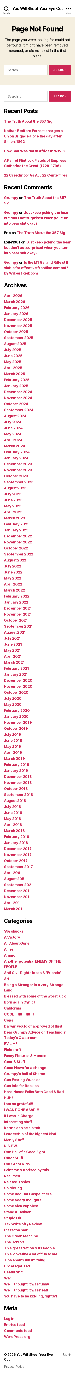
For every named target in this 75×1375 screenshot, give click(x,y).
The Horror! (14, 1242)
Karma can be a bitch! (22, 1128)
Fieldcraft (12, 1050)
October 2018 (16, 788)
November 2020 (18, 686)
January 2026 (16, 314)
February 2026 (17, 308)
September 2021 (18, 626)
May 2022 (12, 578)
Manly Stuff (14, 1140)
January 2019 (16, 770)
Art (6, 979)
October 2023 (16, 476)
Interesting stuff (18, 1122)
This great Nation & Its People (29, 1248)
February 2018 (16, 837)
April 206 (12, 873)
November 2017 (18, 855)
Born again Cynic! (19, 1002)
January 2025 (16, 386)
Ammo (9, 955)
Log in (9, 1318)
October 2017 (16, 861)
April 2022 (13, 584)
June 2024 (13, 428)
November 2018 (18, 782)
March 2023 (14, 518)
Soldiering (13, 1188)
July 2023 (12, 494)
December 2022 (18, 536)
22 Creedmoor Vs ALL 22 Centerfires (35, 175)
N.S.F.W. (11, 1146)
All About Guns (16, 943)
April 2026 (13, 296)
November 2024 (18, 398)
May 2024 (12, 434)
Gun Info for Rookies (21, 1086)
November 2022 (18, 542)
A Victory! (12, 937)
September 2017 (18, 867)
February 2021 (16, 668)
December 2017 (18, 849)
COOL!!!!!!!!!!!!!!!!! (19, 1014)
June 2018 (13, 813)
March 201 (13, 909)
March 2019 (14, 758)
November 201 (16, 897)
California (12, 1008)
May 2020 (13, 704)
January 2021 (16, 674)
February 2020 (17, 710)
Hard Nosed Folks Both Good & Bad (34, 1092)
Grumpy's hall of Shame (24, 1074)
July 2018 (12, 807)
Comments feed (18, 1331)
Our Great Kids (17, 1164)
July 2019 (12, 734)
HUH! (8, 1098)
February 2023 (17, 524)
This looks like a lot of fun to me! (31, 1254)
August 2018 (15, 801)
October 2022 (16, 548)
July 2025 (12, 350)
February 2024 (17, 452)
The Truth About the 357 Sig (28, 121)
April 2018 (13, 825)
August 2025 (15, 344)
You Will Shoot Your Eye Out (37, 8)
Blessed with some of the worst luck (35, 996)
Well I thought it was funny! (27, 1284)
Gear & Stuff (14, 1062)
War (7, 1278)
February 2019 (16, 764)
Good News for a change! (25, 1068)
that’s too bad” (16, 1230)
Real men (12, 1176)
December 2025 (18, 320)
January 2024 (16, 458)
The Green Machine (21, 1236)
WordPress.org (17, 1337)
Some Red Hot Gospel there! (28, 1194)
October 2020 (16, 692)
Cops (8, 1020)
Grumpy (11, 198)
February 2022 (16, 596)
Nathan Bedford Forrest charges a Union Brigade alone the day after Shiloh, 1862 (33, 136)
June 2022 (13, 572)
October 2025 (16, 332)
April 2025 (13, 368)
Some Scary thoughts (22, 1200)
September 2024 (18, 410)
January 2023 (16, 530)
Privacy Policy (14, 1367)
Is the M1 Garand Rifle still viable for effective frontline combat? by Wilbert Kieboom (36, 267)
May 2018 (12, 819)
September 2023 (18, 482)
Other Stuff (13, 1158)
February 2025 (17, 380)
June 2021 (13, 644)
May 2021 (12, 650)
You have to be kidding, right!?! (30, 1296)
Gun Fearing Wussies (22, 1080)
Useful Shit (13, 1272)
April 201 (12, 903)
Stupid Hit (12, 1218)
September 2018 (18, 794)
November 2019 (18, 722)
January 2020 (16, 716)
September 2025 (18, 338)
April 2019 (13, 752)
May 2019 (12, 746)
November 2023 (18, 470)
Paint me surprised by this (26, 1170)
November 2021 (18, 614)
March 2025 (14, 374)
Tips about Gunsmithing (24, 1260)
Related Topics (17, 1182)
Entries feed (14, 1325)
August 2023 (15, 488)
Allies (8, 949)
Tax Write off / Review (23, 1224)
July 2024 (12, 422)
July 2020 (13, 698)
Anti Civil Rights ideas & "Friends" (32, 973)
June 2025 (13, 356)
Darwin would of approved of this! (33, 1026)
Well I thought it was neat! (26, 1290)
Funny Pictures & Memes (25, 1056)
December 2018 (18, 776)
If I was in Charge (18, 1116)
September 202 (17, 885)
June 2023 (13, 500)
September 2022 (18, 554)
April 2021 (13, 656)
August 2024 (15, 416)
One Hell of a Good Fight (24, 1152)
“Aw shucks (13, 931)
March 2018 (14, 831)
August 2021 (15, 632)
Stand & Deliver (17, 1212)
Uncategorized (17, 1266)
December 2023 (18, 464)
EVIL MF (10, 1044)
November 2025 (18, 326)
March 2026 (14, 302)
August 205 (14, 879)
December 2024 (18, 392)
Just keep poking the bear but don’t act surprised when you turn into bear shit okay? (36, 217)
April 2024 (13, 440)
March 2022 (14, 590)
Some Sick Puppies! (21, 1206)
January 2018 (16, 843)
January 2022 (16, 602)
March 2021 (14, 662)
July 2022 (12, 566)
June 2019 (13, 740)
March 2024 (14, 446)
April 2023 (13, 512)
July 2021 (12, 638)
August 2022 (15, 560)
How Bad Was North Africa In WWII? (34, 151)
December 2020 (18, 680)
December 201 (16, 891)
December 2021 (18, 608)
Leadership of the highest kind (30, 1134)
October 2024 (16, 404)
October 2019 (16, 728)
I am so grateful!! (18, 1104)
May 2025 (12, 362)
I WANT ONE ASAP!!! (21, 1110)
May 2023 (12, 506)
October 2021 (16, 620)
